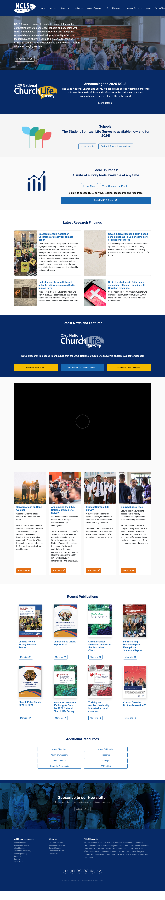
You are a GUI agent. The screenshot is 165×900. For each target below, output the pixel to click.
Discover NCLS (24, 58)
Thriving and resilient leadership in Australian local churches (98, 707)
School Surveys (113, 8)
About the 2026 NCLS (35, 368)
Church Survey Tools (132, 507)
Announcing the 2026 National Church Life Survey (63, 510)
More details (105, 102)
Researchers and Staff (57, 845)
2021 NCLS (106, 766)
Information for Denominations (81, 368)
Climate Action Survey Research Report (28, 644)
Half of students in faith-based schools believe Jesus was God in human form (57, 285)
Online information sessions (116, 146)
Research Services (56, 843)
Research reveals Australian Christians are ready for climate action (56, 236)
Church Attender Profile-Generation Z (134, 704)
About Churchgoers (59, 755)
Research (65, 8)
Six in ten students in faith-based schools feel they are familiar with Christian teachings (126, 285)
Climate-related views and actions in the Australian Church (99, 646)
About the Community (59, 766)
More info (25, 657)
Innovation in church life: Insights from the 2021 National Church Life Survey (65, 707)
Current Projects (55, 848)
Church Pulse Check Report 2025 (65, 643)
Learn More (89, 186)
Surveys (105, 760)
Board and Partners (56, 851)
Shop (148, 8)
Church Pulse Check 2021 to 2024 (30, 704)
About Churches (59, 749)
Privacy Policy (98, 880)
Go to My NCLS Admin (105, 200)
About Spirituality (105, 749)
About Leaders (59, 760)
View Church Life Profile (115, 186)
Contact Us (53, 854)
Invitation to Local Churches (128, 368)
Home (42, 8)
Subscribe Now (82, 809)
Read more (24, 570)
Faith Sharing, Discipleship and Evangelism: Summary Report (132, 646)
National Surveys (133, 8)
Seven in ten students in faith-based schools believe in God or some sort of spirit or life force (128, 236)
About (52, 8)
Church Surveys (94, 8)
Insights (78, 8)
